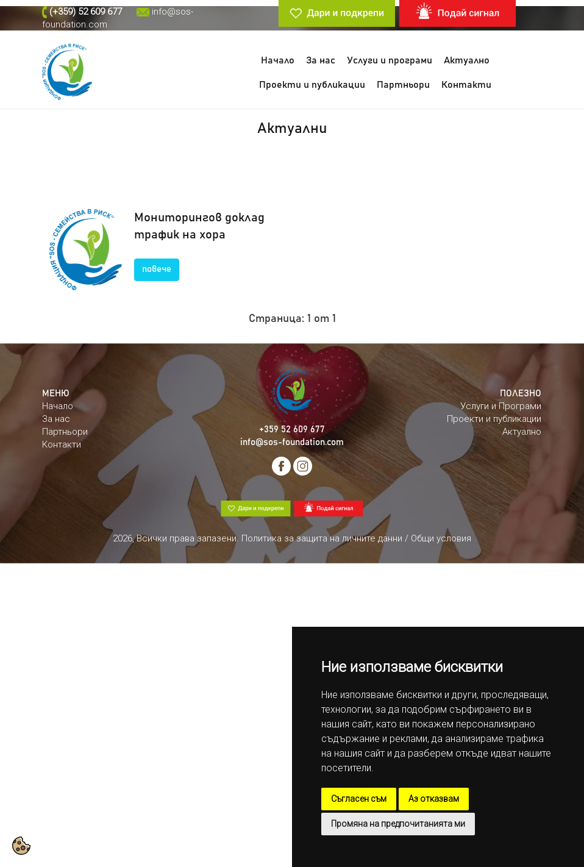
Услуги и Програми (500, 406)
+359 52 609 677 (292, 429)
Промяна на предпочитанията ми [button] (398, 824)
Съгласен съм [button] (358, 799)
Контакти (466, 85)
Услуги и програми (389, 60)
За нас (320, 60)
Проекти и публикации (312, 85)
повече (156, 269)
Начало (277, 60)
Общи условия (441, 538)
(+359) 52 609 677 (85, 11)
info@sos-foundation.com (292, 442)
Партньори (403, 85)
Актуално (467, 60)
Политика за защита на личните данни (321, 538)
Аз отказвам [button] (433, 799)
